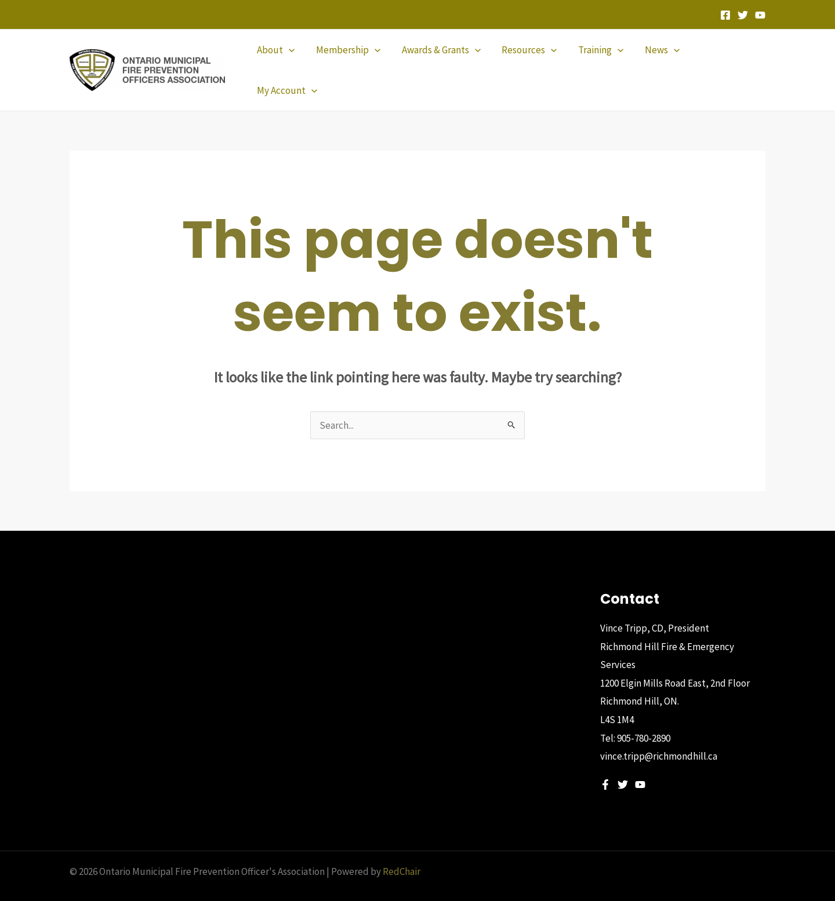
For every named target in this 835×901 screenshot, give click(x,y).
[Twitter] (743, 15)
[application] (292, 60)
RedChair (401, 851)
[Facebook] (725, 15)
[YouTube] (760, 15)
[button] (279, 60)
